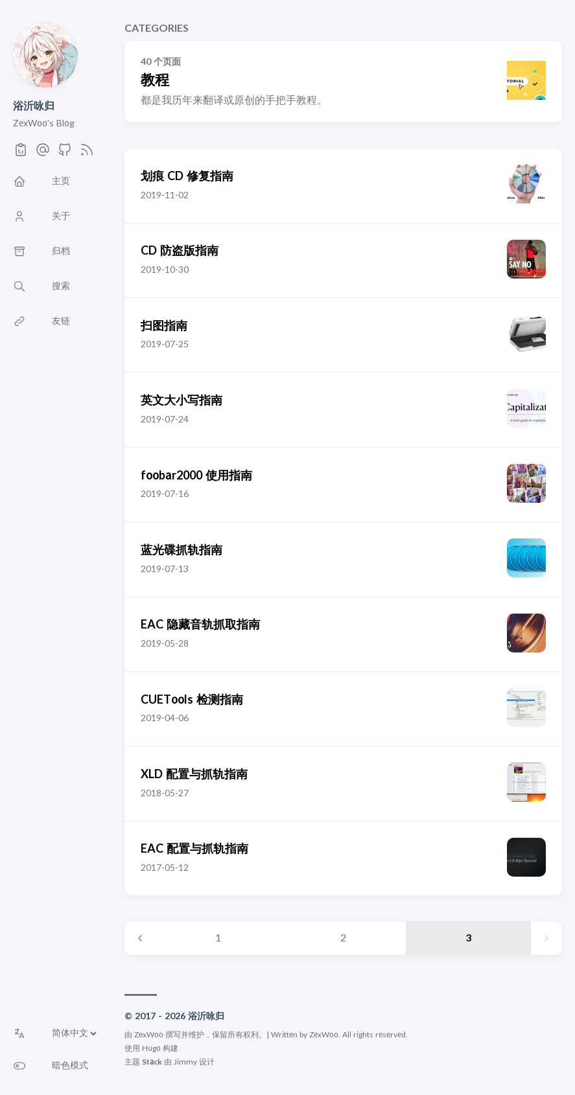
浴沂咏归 (33, 106)
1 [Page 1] (218, 938)
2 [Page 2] (343, 938)
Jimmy (185, 1062)
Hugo (151, 1048)
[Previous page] (140, 938)
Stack (152, 1062)
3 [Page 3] (468, 938)
